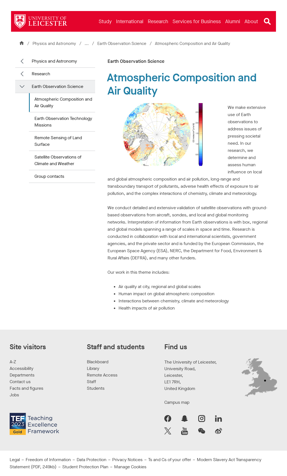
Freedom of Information (48, 459)
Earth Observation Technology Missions (63, 121)
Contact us (20, 381)
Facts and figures (26, 388)
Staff (91, 381)
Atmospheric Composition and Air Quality (63, 102)
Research (41, 74)
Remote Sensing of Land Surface (58, 141)
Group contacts (49, 176)
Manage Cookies (130, 467)
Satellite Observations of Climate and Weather (57, 160)
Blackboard (97, 362)
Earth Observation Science (122, 43)
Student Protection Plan (85, 467)
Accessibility (21, 368)
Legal (15, 459)
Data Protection (91, 459)
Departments (22, 375)
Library (93, 368)
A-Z (13, 362)
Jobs (14, 395)
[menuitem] (105, 21)
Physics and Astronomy (54, 43)
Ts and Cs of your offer (169, 459)
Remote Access (102, 375)
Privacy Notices (127, 459)
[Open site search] (267, 21)
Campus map (176, 402)
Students (95, 388)
